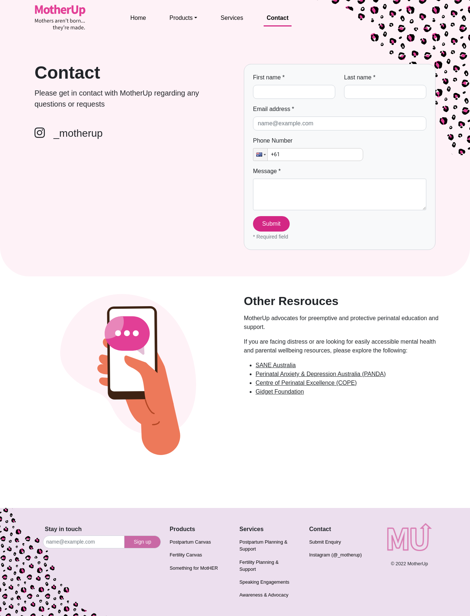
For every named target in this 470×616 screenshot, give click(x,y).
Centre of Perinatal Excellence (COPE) (306, 383)
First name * (269, 77)
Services (232, 18)
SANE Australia (276, 365)
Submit (271, 224)
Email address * (273, 109)
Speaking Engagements (264, 582)
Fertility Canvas (186, 555)
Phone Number (273, 140)
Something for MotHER (194, 568)
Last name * (359, 77)
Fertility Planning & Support (259, 565)
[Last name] (385, 92)
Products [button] (181, 18)
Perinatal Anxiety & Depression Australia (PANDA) (321, 374)
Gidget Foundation (280, 391)
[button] (260, 154)
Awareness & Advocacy (264, 595)
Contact (278, 18)
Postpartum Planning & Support (263, 545)
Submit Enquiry (325, 542)
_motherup (69, 133)
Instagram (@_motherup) (335, 555)
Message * (267, 171)
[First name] (294, 92)
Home (138, 18)
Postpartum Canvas (190, 542)
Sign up (142, 542)
